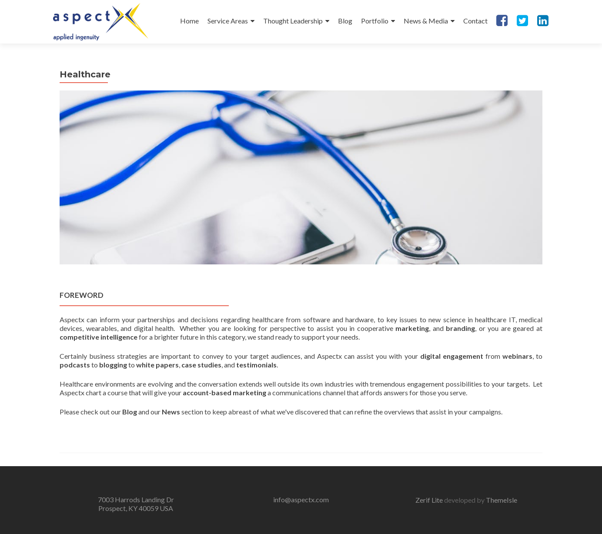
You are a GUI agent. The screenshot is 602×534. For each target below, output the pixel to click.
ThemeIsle (501, 500)
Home (189, 21)
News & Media (426, 21)
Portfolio (374, 21)
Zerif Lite (429, 500)
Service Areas (227, 21)
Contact (475, 21)
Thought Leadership (293, 21)
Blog (345, 21)
